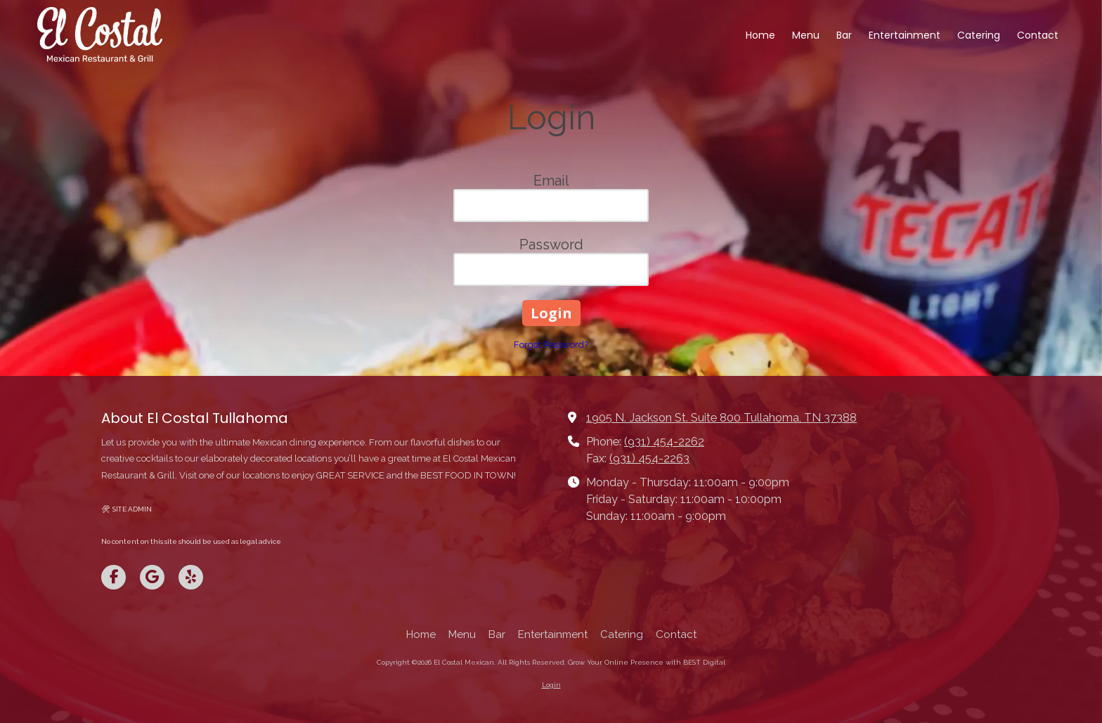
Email (551, 180)
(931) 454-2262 (664, 441)
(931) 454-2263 (649, 458)
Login (551, 685)
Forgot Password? (551, 344)
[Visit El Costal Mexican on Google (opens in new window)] (152, 577)
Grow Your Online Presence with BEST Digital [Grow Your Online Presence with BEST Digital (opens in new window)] (646, 662)
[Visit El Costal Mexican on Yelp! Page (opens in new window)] (191, 577)
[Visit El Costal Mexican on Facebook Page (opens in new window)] (113, 577)
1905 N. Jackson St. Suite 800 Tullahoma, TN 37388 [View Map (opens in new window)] (721, 417)
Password (551, 244)
